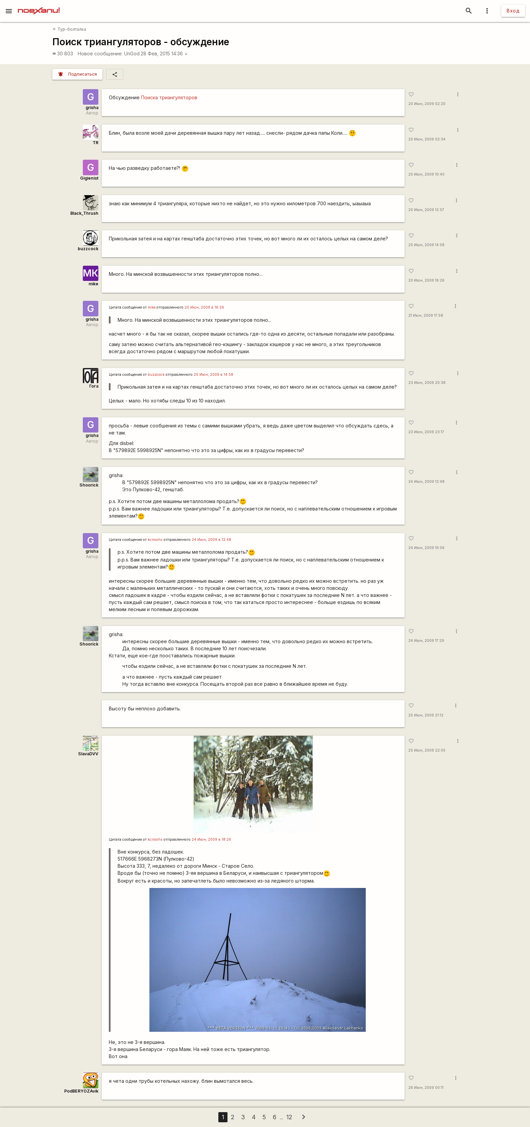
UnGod (132, 53)
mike (93, 283)
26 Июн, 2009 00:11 (425, 1087)
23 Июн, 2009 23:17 (426, 432)
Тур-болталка (69, 29)
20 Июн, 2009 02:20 (426, 104)
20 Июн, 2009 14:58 (426, 245)
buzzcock (88, 248)
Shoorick (88, 485)
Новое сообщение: (100, 53)
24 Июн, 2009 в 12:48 (211, 540)
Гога (93, 386)
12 (289, 1117)
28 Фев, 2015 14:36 (164, 53)
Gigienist (89, 178)
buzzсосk (156, 374)
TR (95, 142)
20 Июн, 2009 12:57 (426, 210)
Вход (513, 11)
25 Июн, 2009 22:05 (426, 750)
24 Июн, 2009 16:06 (426, 548)
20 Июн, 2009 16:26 (426, 280)
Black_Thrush (84, 213)
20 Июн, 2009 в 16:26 (204, 307)
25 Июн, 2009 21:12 (425, 715)
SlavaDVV (88, 753)
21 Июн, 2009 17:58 (425, 315)
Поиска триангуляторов (169, 97)
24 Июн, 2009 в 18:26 (211, 839)
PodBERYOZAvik (81, 1091)
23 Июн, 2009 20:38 (426, 383)
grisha (92, 107)
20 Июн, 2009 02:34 (426, 139)
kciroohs (155, 540)
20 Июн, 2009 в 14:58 (213, 374)
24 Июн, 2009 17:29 (426, 640)
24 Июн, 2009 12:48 (426, 481)
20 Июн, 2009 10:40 (426, 174)
